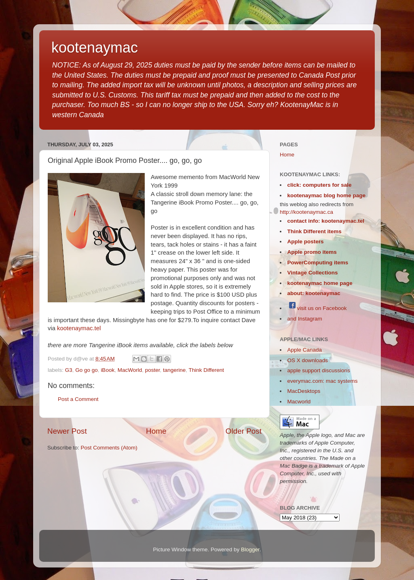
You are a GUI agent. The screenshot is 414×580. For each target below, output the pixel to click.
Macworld (299, 402)
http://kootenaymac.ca (306, 212)
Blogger (250, 549)
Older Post (244, 431)
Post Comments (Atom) (109, 448)
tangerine (174, 370)
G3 (68, 370)
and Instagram (304, 319)
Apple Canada (304, 350)
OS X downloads (307, 360)
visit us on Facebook (317, 308)
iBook (107, 370)
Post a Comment (78, 399)
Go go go (86, 370)
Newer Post (67, 431)
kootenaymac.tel (79, 328)
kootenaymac (94, 47)
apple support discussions (318, 370)
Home (156, 431)
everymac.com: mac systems (322, 381)
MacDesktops (304, 391)
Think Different (206, 370)
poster (152, 370)
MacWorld (130, 370)
